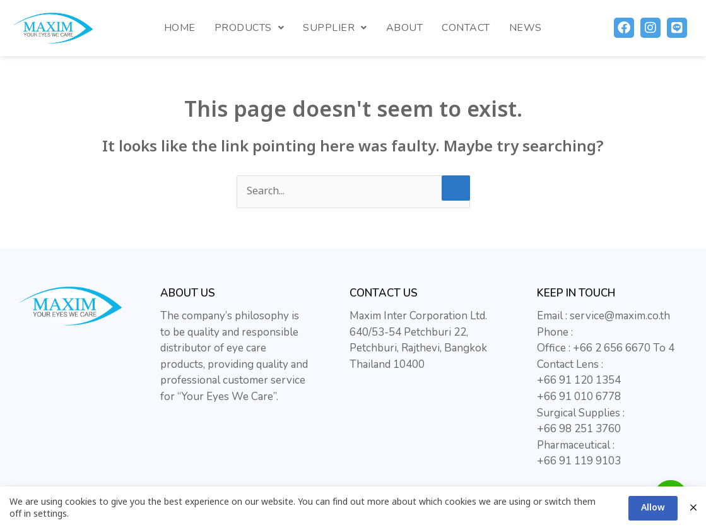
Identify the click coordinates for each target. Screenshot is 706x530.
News (525, 28)
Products (250, 28)
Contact (466, 28)
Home (180, 28)
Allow (653, 507)
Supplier (335, 28)
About (404, 28)
